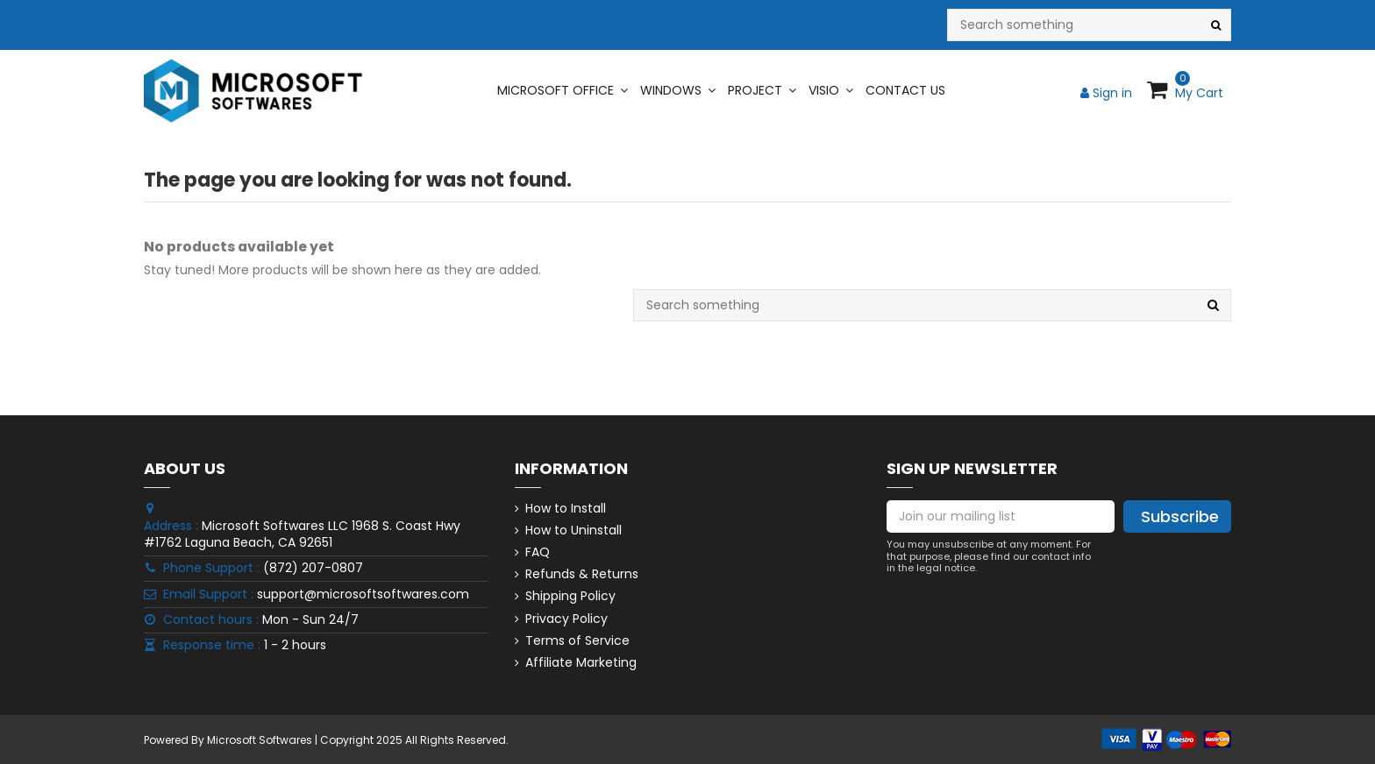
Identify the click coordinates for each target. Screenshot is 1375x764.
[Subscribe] (1177, 517)
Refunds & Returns (581, 574)
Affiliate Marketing (581, 662)
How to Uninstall (573, 530)
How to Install (565, 508)
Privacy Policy (566, 619)
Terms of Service (577, 641)
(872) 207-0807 (313, 568)
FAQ (537, 552)
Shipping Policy (570, 596)
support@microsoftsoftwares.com (363, 594)
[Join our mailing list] (1001, 517)
